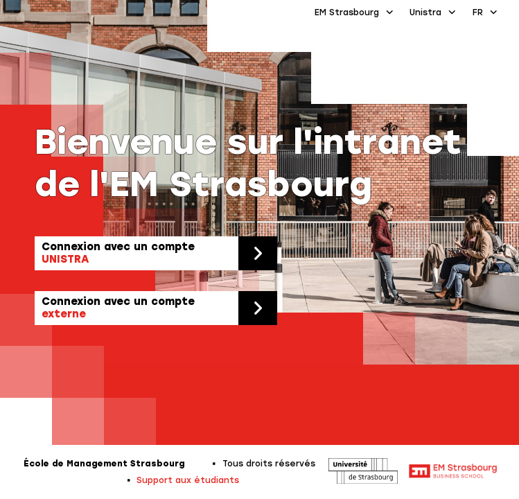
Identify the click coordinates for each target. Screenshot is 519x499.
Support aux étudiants (188, 480)
